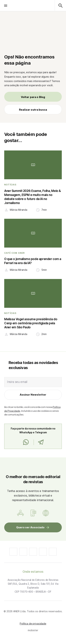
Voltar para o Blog (33, 97)
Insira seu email (17, 382)
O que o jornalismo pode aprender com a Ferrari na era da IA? (32, 261)
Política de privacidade (33, 623)
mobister (33, 630)
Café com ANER (14, 253)
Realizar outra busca (33, 109)
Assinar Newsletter (33, 394)
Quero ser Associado (30, 527)
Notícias (10, 184)
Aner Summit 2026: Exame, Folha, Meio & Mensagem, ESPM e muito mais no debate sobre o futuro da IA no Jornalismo (32, 197)
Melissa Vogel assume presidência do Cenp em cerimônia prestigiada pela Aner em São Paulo (30, 323)
